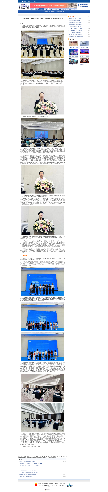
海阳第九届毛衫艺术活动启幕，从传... (75, 20)
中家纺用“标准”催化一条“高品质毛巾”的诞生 (28, 470)
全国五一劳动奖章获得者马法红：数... (75, 32)
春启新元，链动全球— (73, 64)
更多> (89, 16)
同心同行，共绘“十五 (84, 64)
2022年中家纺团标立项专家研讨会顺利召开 (28, 467)
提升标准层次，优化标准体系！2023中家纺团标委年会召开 (31, 463)
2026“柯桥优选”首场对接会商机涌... (75, 34)
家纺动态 (29, 14)
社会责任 (86, 4)
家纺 (63, 11)
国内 (42, 11)
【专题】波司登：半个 (73, 47)
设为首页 (25, 1)
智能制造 (86, 6)
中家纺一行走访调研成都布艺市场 (26, 476)
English (35, 1)
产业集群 (82, 4)
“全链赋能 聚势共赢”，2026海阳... (75, 18)
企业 (47, 11)
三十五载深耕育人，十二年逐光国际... (75, 30)
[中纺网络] (52, 481)
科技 (54, 11)
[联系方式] (56, 481)
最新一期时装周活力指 (73, 56)
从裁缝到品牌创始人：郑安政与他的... (75, 36)
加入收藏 (30, 1)
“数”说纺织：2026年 (84, 47)
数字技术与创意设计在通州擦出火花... (75, 22)
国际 (45, 11)
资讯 (23, 14)
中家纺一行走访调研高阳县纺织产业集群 (27, 461)
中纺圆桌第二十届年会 (84, 56)
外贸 (52, 11)
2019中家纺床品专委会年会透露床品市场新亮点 (29, 472)
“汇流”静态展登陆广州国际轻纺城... (75, 24)
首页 (21, 14)
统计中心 (82, 6)
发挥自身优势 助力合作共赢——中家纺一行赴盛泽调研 (30, 465)
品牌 (49, 11)
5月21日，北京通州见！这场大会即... (75, 28)
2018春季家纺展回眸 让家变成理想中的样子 (28, 474)
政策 (59, 11)
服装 (61, 11)
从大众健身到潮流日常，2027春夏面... (75, 26)
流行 (56, 11)
